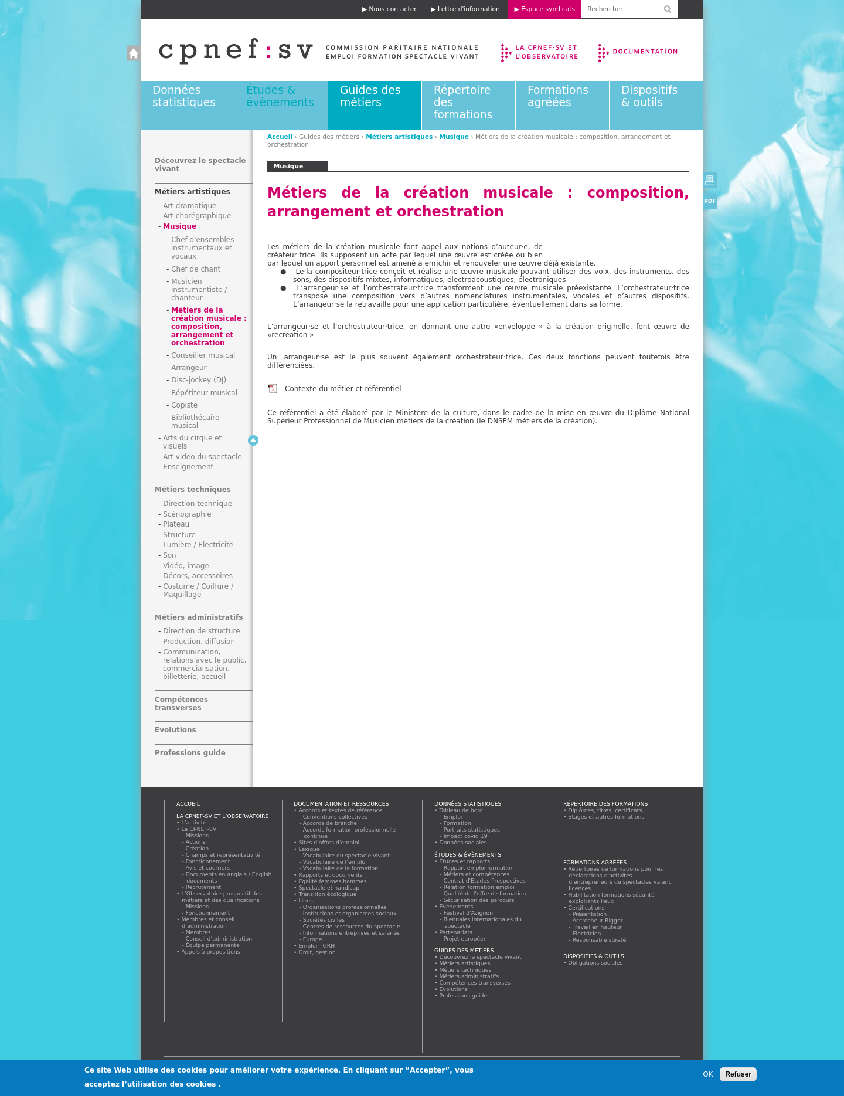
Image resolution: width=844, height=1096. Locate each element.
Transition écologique (327, 894)
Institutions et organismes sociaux (350, 913)
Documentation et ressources (649, 50)
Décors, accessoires (198, 576)
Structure (179, 535)
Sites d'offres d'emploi (329, 842)
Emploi (453, 816)
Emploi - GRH (317, 945)
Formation (457, 823)
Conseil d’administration (219, 938)
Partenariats (456, 932)
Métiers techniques (193, 490)
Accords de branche (330, 823)
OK (708, 1074)
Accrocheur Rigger (597, 920)
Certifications (586, 907)
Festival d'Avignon (468, 913)
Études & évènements (280, 96)
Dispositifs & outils (649, 96)
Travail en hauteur (597, 927)
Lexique (309, 849)
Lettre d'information (469, 9)
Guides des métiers (370, 96)
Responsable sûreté (599, 939)
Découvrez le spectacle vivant (480, 957)
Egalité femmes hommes (332, 881)
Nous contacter (393, 9)
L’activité (194, 822)
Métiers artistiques (399, 137)
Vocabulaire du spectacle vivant (347, 855)
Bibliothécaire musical (195, 421)
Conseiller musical (203, 355)
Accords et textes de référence (340, 810)
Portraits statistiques (472, 829)
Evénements (456, 906)
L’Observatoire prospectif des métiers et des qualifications (221, 896)
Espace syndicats (548, 9)
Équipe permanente (212, 945)
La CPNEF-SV (199, 829)
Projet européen (465, 938)
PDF (710, 201)
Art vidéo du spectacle (202, 457)
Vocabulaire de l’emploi (335, 862)
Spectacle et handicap (329, 887)
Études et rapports (465, 861)
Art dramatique (189, 206)
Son (169, 555)
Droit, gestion (317, 952)
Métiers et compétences (476, 874)
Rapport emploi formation (478, 867)
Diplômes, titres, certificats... (608, 810)
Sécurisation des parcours (479, 900)
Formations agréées (558, 96)
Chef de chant (195, 269)
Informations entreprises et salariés (352, 932)
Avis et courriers (208, 867)
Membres (198, 932)
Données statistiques (184, 96)
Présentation (590, 914)
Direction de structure (201, 631)
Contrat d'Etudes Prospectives (485, 880)
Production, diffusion (199, 641)
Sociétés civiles (324, 920)
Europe (313, 939)
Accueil (306, 50)
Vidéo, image (186, 566)
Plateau (176, 524)
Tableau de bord (461, 810)
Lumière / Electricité (198, 545)
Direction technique (197, 504)
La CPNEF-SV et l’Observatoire (540, 50)
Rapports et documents (330, 874)
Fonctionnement (208, 861)
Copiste (184, 405)
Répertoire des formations (605, 803)
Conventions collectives (335, 816)
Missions (197, 835)
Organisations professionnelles (345, 907)
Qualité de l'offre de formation (485, 893)
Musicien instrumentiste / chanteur (199, 289)
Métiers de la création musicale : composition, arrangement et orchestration (209, 326)
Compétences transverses (181, 703)
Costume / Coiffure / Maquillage (198, 590)
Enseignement (188, 467)
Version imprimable (710, 180)
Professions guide (190, 753)
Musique (454, 137)
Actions (195, 842)
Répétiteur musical (204, 393)
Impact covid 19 (465, 836)
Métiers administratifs (199, 617)
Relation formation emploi (479, 887)
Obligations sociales (595, 962)
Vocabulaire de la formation (341, 868)
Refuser (738, 1074)
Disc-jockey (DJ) (198, 380)
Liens (305, 900)
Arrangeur (188, 368)
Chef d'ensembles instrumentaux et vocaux (202, 248)
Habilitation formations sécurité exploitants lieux (611, 897)
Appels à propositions (211, 951)
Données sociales (463, 842)
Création (197, 848)
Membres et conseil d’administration (208, 922)
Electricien (587, 933)
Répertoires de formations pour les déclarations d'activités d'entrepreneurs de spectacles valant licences (620, 878)
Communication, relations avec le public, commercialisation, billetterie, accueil (205, 664)
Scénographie (187, 514)
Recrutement (203, 887)
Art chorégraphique (197, 216)
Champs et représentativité (223, 854)
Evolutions (175, 730)
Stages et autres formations (606, 816)
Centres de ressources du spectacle (352, 926)
